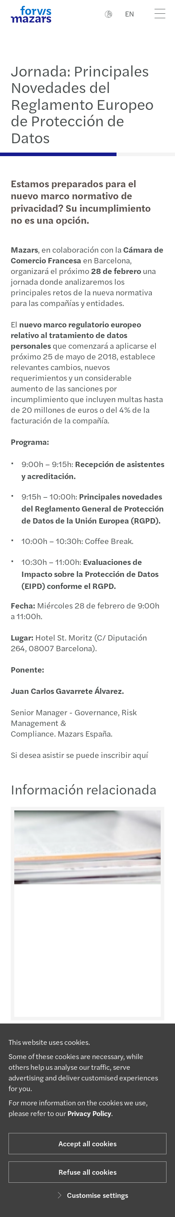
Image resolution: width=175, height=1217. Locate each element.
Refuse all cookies (87, 1172)
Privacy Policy (89, 1113)
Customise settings (91, 1195)
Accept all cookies (87, 1143)
